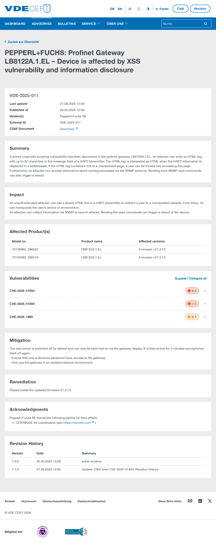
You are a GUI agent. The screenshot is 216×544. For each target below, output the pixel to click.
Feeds (163, 9)
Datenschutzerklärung (57, 501)
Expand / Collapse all (190, 278)
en (120, 9)
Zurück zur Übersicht (23, 42)
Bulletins (67, 23)
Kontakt (10, 501)
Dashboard (15, 23)
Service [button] (89, 23)
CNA (180, 8)
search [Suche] (205, 23)
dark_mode (139, 8)
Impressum (28, 501)
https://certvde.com (77, 422)
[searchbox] (180, 24)
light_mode (129, 8)
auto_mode (147, 8)
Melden (200, 8)
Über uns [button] (115, 23)
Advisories (42, 23)
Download (67, 129)
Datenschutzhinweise (92, 501)
